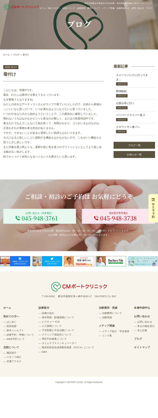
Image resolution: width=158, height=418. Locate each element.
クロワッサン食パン (134, 129)
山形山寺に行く (134, 105)
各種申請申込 (123, 8)
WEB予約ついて (16, 339)
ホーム (43, 8)
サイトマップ (142, 348)
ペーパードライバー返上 (134, 117)
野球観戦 (134, 94)
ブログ (149, 8)
